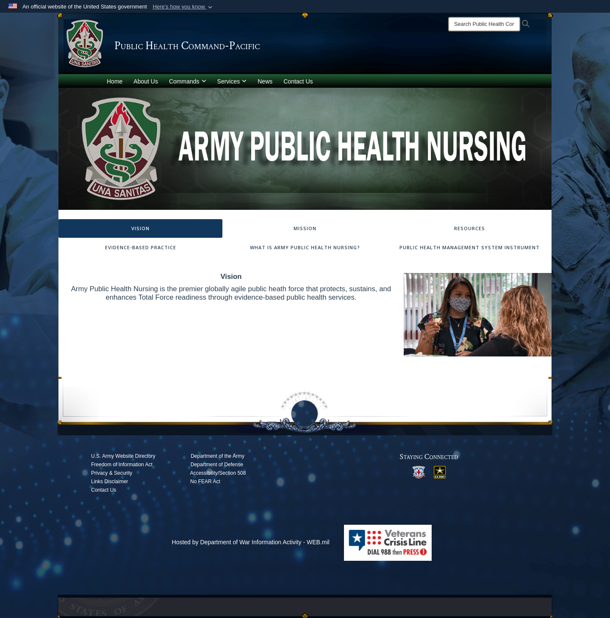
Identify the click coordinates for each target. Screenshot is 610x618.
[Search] (484, 24)
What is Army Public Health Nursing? (305, 247)
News (265, 81)
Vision (140, 228)
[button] (183, 7)
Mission (305, 228)
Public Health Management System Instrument (469, 247)
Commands (187, 81)
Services (232, 81)
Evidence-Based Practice (140, 247)
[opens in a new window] (418, 471)
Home (114, 81)
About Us (145, 81)
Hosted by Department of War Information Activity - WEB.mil (251, 542)
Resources (469, 228)
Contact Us (298, 81)
